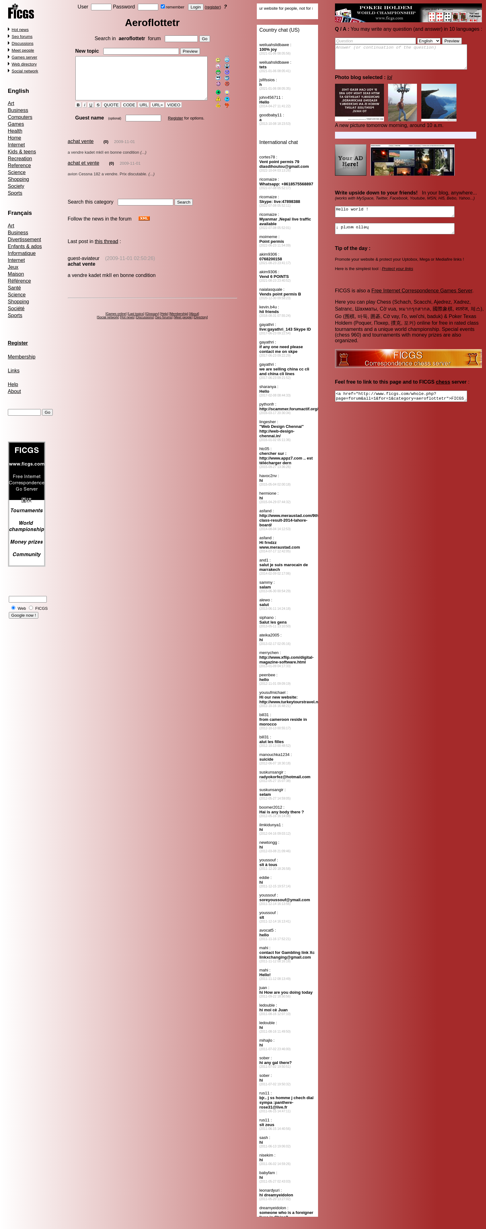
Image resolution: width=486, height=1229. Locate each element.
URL (138, 113)
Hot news (20, 29)
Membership (21, 356)
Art (11, 103)
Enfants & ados (25, 246)
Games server (24, 57)
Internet (16, 144)
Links (13, 370)
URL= (152, 113)
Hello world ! (402, 217)
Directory (202, 325)
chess (443, 390)
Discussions (22, 43)
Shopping (18, 179)
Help (13, 384)
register (214, 7)
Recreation (20, 158)
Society (16, 186)
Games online (117, 321)
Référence (19, 281)
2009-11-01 (124, 149)
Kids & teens (22, 151)
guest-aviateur (83, 266)
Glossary (153, 321)
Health (15, 131)
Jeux (13, 267)
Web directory (24, 64)
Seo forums (22, 36)
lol (389, 82)
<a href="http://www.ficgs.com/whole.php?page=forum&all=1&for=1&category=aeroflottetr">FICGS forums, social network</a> (409, 405)
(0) (105, 149)
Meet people (23, 50)
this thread (106, 249)
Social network (25, 71)
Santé (14, 287)
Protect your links (397, 277)
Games (16, 124)
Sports (15, 193)
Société (16, 308)
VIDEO (168, 113)
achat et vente (83, 170)
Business (18, 110)
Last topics (136, 321)
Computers (20, 117)
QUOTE (106, 113)
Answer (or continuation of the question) (409, 59)
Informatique (22, 253)
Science (17, 172)
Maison (16, 274)
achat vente (81, 149)
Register (169, 126)
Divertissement (24, 239)
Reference (19, 165)
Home (14, 138)
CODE (123, 113)
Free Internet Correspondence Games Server (421, 299)
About (14, 391)
